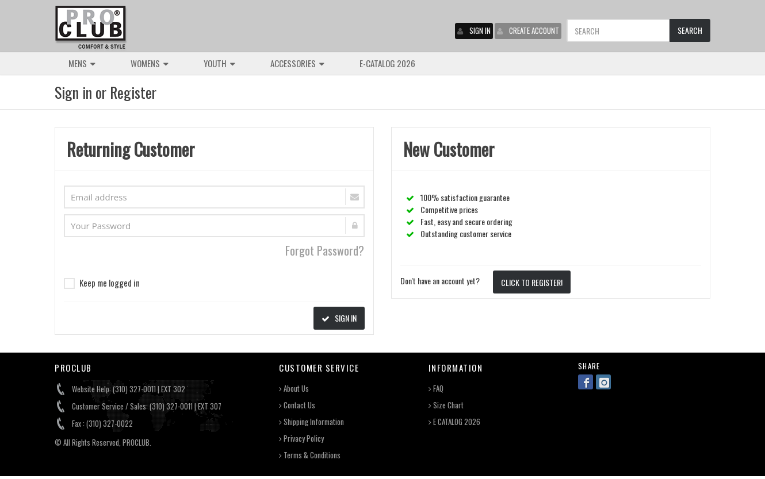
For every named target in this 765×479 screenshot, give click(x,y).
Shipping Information (311, 422)
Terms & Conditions (310, 455)
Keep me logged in (102, 282)
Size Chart (446, 405)
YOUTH (219, 63)
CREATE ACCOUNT (528, 30)
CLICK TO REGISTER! (532, 282)
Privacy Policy (301, 438)
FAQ (436, 388)
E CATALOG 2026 (454, 422)
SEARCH (690, 30)
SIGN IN (474, 30)
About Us (294, 388)
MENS (81, 63)
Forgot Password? (324, 250)
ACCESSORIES (297, 63)
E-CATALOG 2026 (387, 63)
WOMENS (150, 63)
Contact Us (297, 405)
